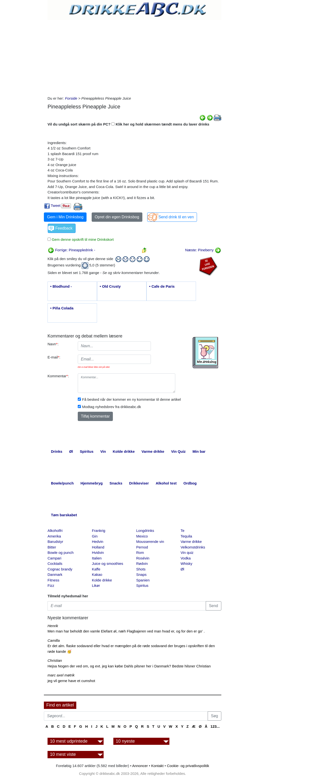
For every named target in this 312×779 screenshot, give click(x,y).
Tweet (55, 205)
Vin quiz (187, 552)
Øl (182, 569)
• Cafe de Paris (162, 286)
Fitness (53, 580)
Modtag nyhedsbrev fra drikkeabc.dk (111, 407)
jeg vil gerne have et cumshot (71, 681)
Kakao (97, 574)
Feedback (63, 228)
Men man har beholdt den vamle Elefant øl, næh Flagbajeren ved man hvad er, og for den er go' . (126, 631)
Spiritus (142, 585)
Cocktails (55, 563)
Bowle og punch (61, 552)
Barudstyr (55, 541)
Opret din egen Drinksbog (117, 217)
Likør (96, 585)
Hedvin (97, 541)
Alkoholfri (55, 530)
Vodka (186, 558)
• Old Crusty (110, 286)
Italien (97, 558)
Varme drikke (191, 541)
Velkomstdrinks (193, 547)
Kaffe (96, 569)
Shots (141, 569)
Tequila (186, 536)
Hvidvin (98, 552)
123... (215, 726)
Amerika (54, 536)
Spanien (143, 580)
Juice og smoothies (107, 563)
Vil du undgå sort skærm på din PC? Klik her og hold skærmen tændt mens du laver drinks (128, 124)
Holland (98, 547)
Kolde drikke (102, 580)
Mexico (142, 536)
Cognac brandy (60, 569)
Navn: (53, 344)
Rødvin (142, 563)
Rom (140, 552)
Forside (71, 98)
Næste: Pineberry (203, 250)
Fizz (51, 585)
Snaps (141, 574)
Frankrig (98, 530)
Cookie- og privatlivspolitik (188, 766)
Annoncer (140, 766)
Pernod (142, 547)
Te (183, 530)
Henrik (53, 626)
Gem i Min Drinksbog (65, 217)
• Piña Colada (61, 308)
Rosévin (142, 558)
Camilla (54, 640)
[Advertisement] (134, 56)
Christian (55, 660)
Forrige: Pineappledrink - (71, 250)
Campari (54, 558)
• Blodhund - (61, 286)
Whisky (186, 563)
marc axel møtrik (61, 675)
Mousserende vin (150, 541)
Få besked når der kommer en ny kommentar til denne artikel (131, 399)
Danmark (55, 574)
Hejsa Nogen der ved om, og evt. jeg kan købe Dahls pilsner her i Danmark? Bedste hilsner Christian (129, 666)
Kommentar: (58, 376)
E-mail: (54, 357)
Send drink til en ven (176, 217)
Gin (95, 536)
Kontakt (157, 766)
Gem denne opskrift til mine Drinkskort (82, 239)
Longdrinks (145, 530)
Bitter (52, 547)
